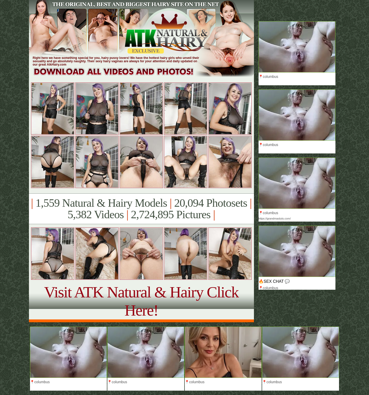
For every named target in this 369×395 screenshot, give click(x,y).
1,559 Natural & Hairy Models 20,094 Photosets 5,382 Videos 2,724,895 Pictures (141, 208)
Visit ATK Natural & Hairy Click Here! (141, 301)
